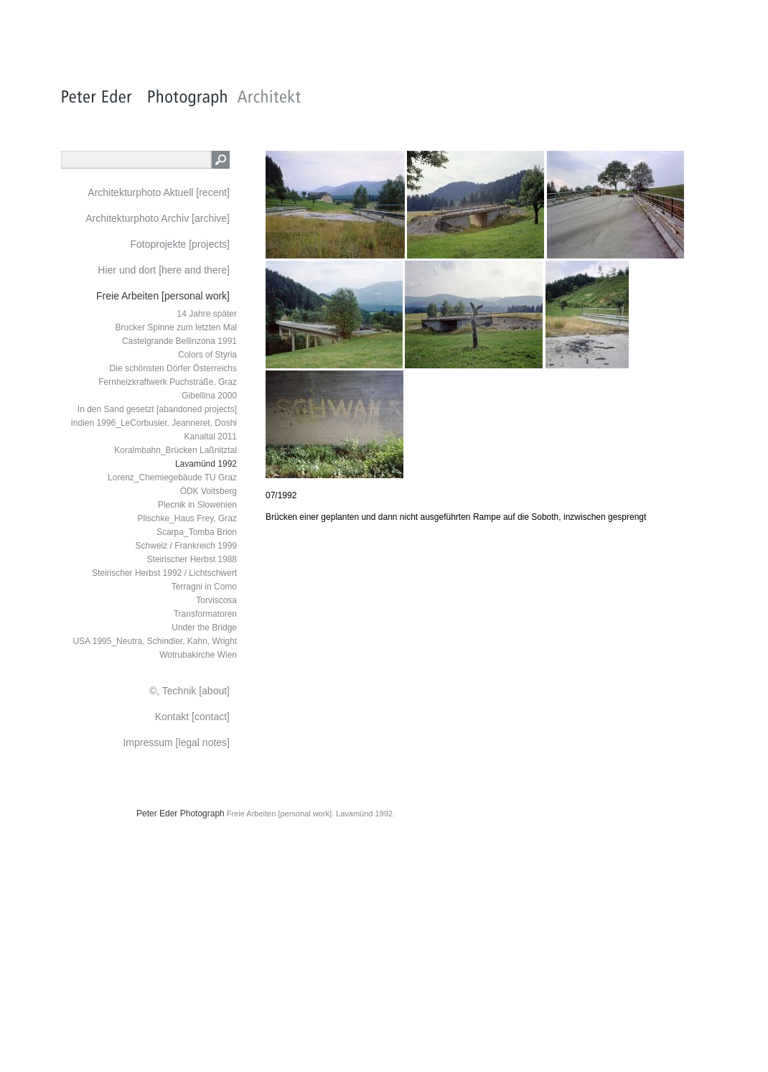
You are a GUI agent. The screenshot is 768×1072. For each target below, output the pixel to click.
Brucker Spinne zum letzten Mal (176, 327)
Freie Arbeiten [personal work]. (280, 813)
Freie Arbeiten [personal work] (163, 296)
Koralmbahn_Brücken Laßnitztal (175, 450)
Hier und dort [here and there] (164, 270)
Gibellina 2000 (209, 396)
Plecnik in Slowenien (197, 505)
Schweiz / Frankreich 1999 (186, 546)
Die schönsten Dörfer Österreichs (173, 368)
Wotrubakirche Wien (198, 655)
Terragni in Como (204, 587)
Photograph (202, 813)
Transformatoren (205, 614)
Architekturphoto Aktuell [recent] (159, 192)
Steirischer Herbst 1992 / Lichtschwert (164, 573)
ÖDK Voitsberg (208, 491)
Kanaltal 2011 (210, 437)
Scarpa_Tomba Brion (196, 532)
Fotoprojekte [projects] (180, 244)
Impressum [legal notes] (176, 742)
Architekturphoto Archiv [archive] (157, 218)
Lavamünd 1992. (365, 813)
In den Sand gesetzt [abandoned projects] (157, 409)
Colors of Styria (207, 355)
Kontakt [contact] (192, 716)
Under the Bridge (204, 628)
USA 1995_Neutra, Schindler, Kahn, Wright (154, 641)
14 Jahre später (207, 314)
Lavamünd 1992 (206, 464)
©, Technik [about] (189, 690)
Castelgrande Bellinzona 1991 (179, 341)
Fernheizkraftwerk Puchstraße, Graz (167, 382)
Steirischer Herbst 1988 (192, 559)
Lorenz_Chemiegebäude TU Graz (172, 477)
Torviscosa (216, 600)
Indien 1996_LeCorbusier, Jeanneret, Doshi (154, 423)
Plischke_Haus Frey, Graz (188, 518)
